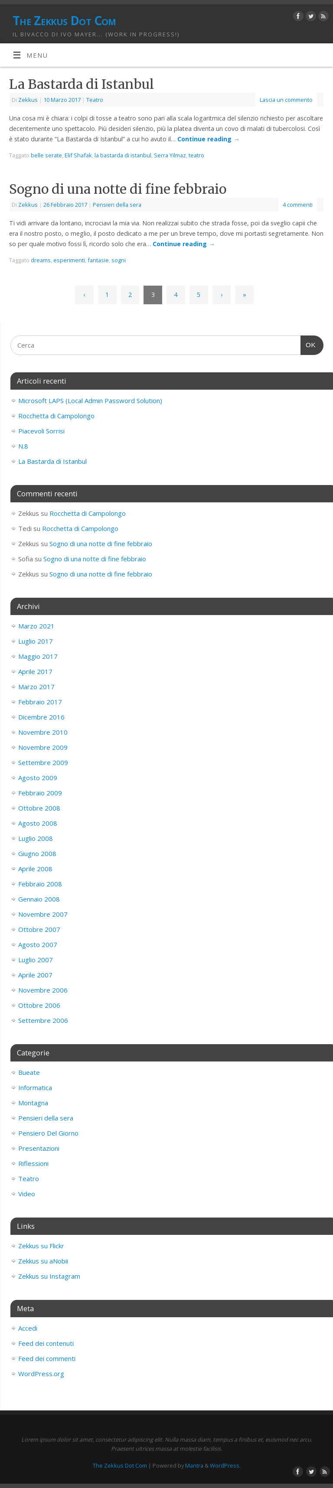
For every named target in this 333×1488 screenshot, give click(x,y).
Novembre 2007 (43, 914)
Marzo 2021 (36, 626)
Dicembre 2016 (41, 717)
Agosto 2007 (37, 944)
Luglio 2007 (35, 959)
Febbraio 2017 (40, 701)
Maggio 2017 (38, 656)
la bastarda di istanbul (123, 155)
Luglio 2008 (35, 838)
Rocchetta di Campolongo (56, 415)
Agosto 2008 (37, 823)
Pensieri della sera (117, 204)
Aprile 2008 (35, 868)
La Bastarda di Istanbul (81, 84)
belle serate (46, 155)
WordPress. (225, 1465)
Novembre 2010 (43, 732)
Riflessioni (33, 1163)
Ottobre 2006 (39, 1005)
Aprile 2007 (35, 974)
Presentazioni (38, 1148)
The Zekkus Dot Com (64, 20)
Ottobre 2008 (39, 808)
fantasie (98, 260)
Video (26, 1193)
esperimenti (69, 260)
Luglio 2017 (35, 641)
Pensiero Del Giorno (48, 1133)
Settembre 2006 (43, 1020)
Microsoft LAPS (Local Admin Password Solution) (90, 400)
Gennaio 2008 (39, 899)
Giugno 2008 (37, 853)
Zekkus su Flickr (41, 1245)
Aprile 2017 (35, 671)
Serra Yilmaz (170, 155)
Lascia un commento (286, 100)
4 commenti (298, 204)
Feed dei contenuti (46, 1343)
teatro (196, 155)
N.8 (23, 446)
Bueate (29, 1072)
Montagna (33, 1102)
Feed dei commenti (46, 1358)
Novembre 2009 (43, 747)
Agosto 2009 (37, 777)
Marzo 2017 (36, 686)
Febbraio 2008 (40, 883)
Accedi (27, 1328)
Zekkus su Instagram (49, 1276)
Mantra (194, 1465)
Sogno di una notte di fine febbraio (117, 189)
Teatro (94, 100)
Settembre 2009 (43, 762)
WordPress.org (41, 1373)
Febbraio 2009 (40, 792)
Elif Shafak (78, 155)
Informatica (35, 1087)
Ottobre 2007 (39, 929)
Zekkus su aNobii (43, 1261)
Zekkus (28, 100)
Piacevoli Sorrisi (41, 431)
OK (308, 343)
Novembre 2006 (43, 990)
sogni (118, 260)
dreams (41, 260)
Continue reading (208, 139)
